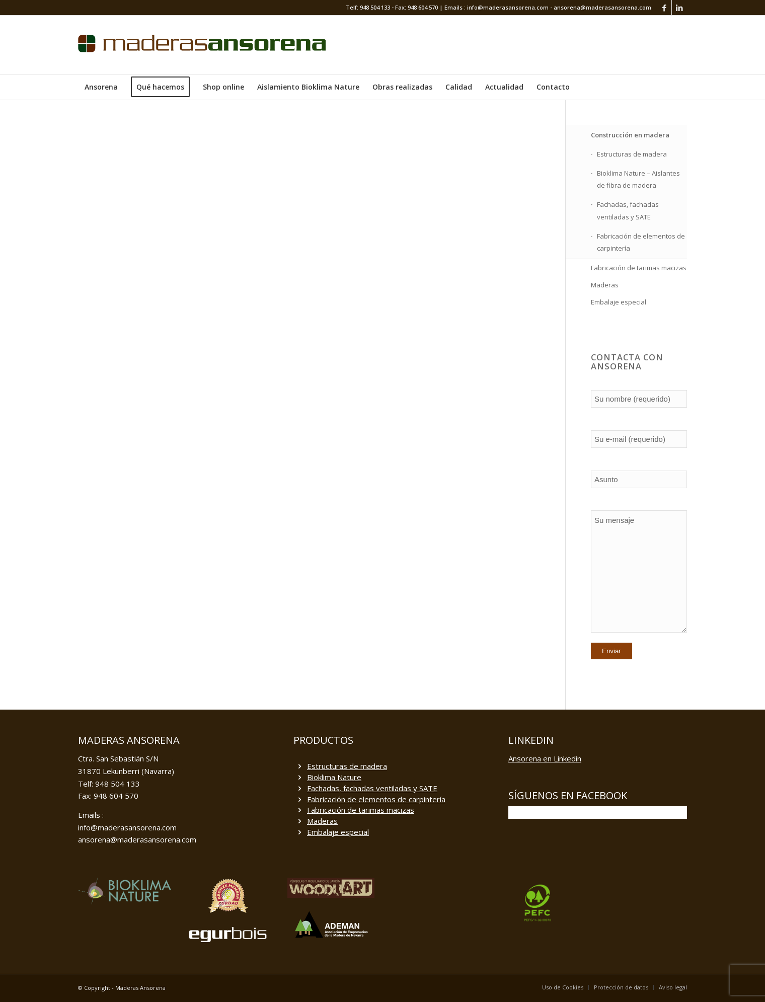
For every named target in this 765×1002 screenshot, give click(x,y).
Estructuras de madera (632, 154)
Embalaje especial (618, 301)
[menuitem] (101, 87)
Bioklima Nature (334, 777)
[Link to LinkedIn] (679, 7)
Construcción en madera (630, 134)
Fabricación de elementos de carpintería (641, 242)
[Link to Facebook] (664, 7)
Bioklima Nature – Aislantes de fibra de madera (638, 179)
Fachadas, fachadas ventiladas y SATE (628, 210)
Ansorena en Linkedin (544, 758)
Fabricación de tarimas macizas (638, 267)
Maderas (605, 284)
